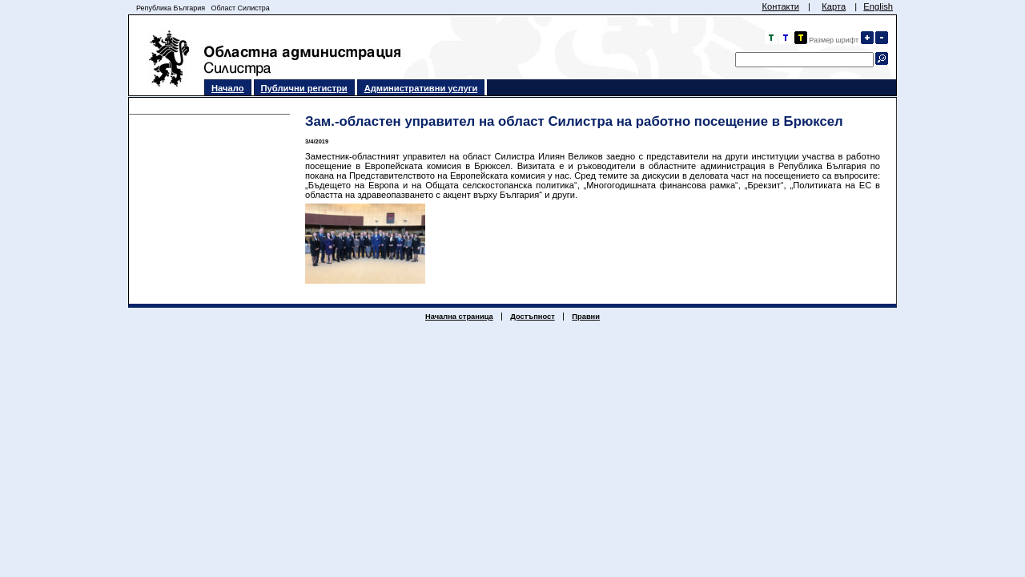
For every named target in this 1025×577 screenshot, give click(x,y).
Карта (834, 6)
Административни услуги (421, 88)
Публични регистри (304, 88)
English (878, 6)
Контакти (780, 6)
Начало (227, 88)
